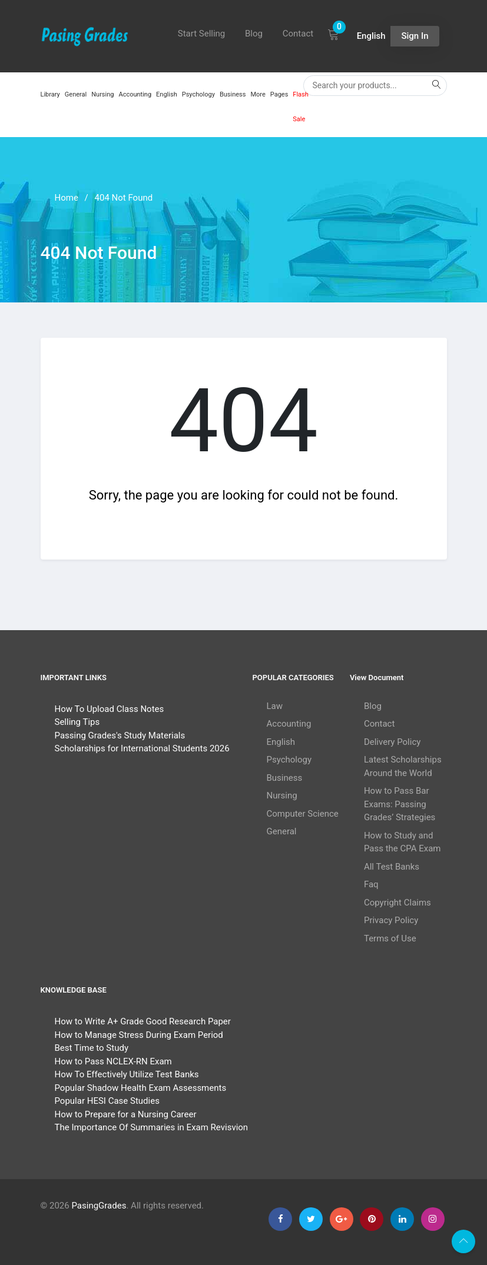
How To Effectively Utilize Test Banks (127, 1074)
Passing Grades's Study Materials (120, 735)
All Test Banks (391, 866)
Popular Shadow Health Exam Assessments (141, 1088)
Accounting (134, 94)
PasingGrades (98, 1205)
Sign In (414, 36)
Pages (279, 94)
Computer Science (303, 813)
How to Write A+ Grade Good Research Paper (143, 1021)
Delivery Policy (392, 742)
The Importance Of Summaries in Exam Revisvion (152, 1127)
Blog (254, 33)
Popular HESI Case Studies (107, 1101)
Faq (371, 884)
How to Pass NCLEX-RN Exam (113, 1061)
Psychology (198, 94)
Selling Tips (77, 722)
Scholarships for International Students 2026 (142, 748)
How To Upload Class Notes (109, 709)
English (166, 94)
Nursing (102, 94)
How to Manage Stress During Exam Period (139, 1035)
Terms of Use (390, 938)
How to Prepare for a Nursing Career (126, 1114)
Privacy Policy (391, 920)
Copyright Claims (397, 902)
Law (275, 706)
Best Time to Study (91, 1048)
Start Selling (202, 33)
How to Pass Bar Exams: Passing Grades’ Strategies (399, 804)
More (257, 94)
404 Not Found (124, 197)
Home (66, 197)
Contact (298, 33)
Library (50, 94)
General (76, 94)
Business (233, 94)
